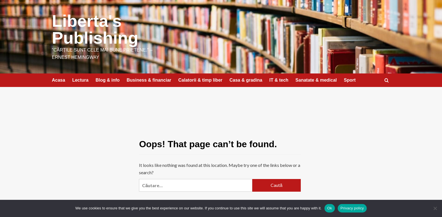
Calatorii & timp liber (200, 80)
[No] (435, 208)
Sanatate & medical (316, 80)
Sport (350, 80)
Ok (329, 208)
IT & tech (279, 80)
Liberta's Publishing (95, 29)
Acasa (58, 80)
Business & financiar (149, 80)
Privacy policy (352, 208)
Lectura (80, 80)
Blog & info (108, 80)
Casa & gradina (245, 80)
